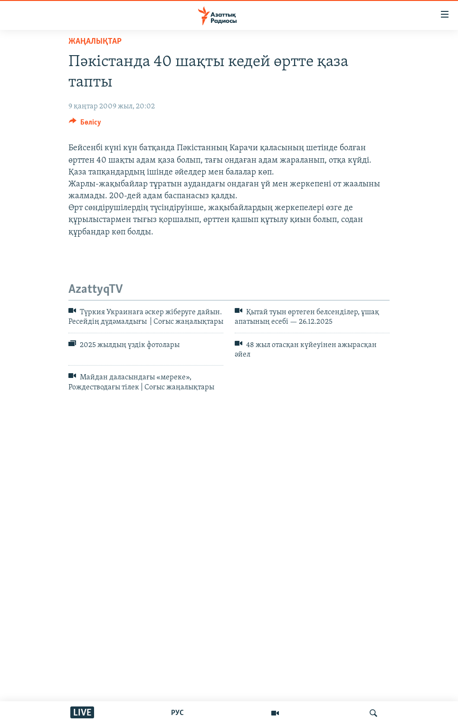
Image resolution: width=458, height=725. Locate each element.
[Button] (85, 125)
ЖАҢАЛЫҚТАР (95, 41)
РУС (177, 713)
